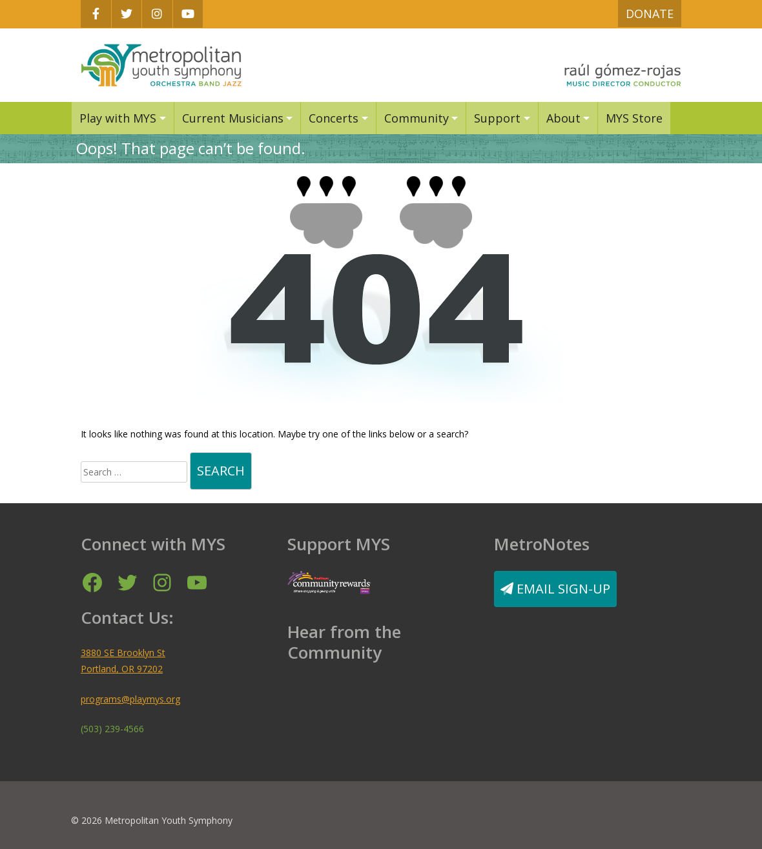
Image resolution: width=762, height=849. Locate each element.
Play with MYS (117, 118)
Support (497, 118)
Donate (650, 13)
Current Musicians (232, 118)
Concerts (333, 118)
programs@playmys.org (130, 699)
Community (416, 118)
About (563, 118)
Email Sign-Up (555, 588)
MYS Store (634, 118)
